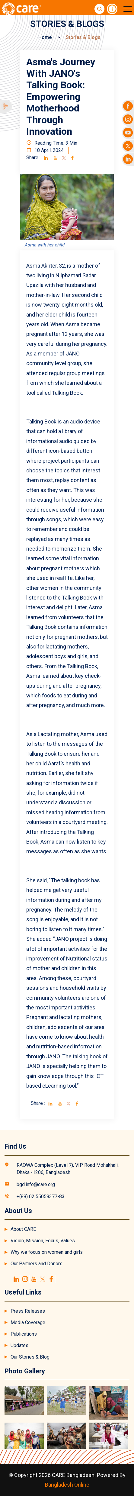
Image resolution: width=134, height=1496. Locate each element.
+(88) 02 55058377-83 (41, 1196)
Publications (24, 1334)
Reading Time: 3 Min (51, 143)
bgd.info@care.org (36, 1184)
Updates (19, 1345)
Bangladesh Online (67, 1485)
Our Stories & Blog (30, 1357)
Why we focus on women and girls (47, 1252)
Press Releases (28, 1311)
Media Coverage (28, 1322)
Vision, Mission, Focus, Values (43, 1240)
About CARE (23, 1229)
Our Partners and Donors (36, 1263)
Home (45, 37)
